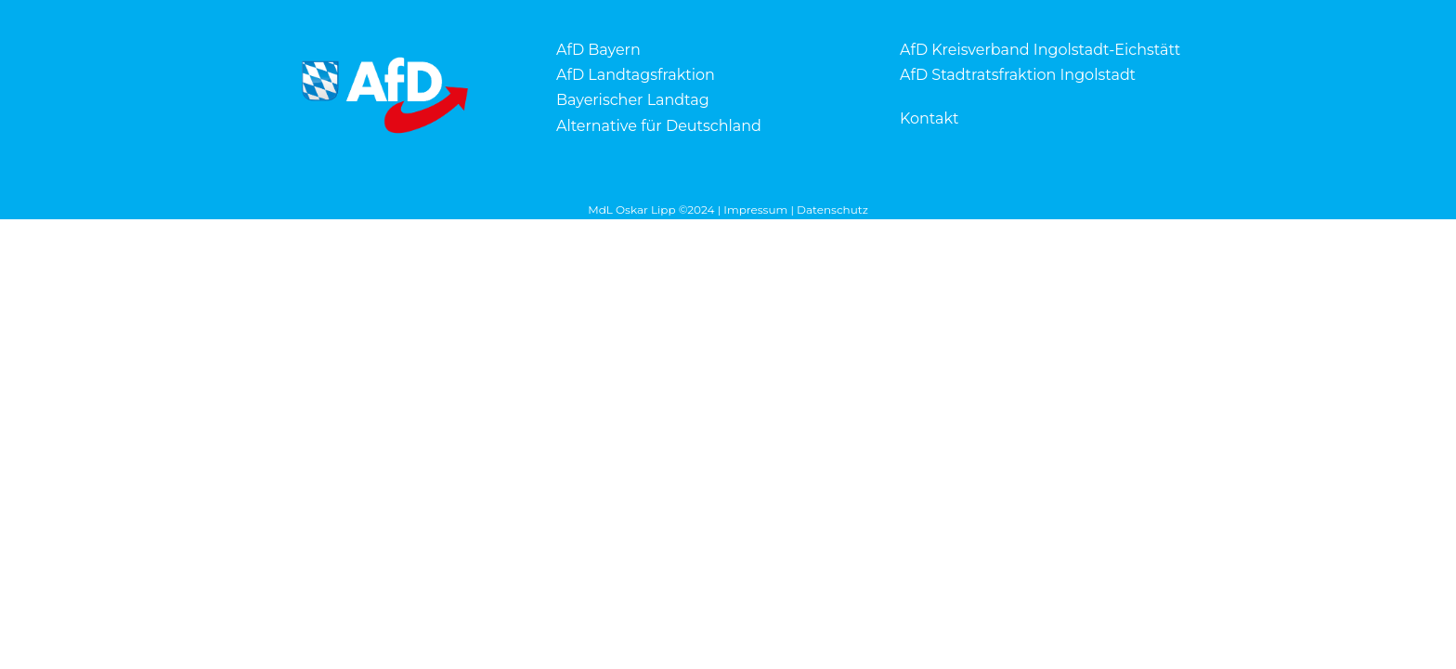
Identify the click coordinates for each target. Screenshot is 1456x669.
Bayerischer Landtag (632, 100)
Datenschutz (832, 209)
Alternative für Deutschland (658, 126)
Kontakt (929, 118)
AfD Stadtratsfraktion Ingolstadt (1018, 75)
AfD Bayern (598, 50)
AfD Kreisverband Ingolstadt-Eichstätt (1040, 50)
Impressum (755, 209)
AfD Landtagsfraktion (635, 75)
